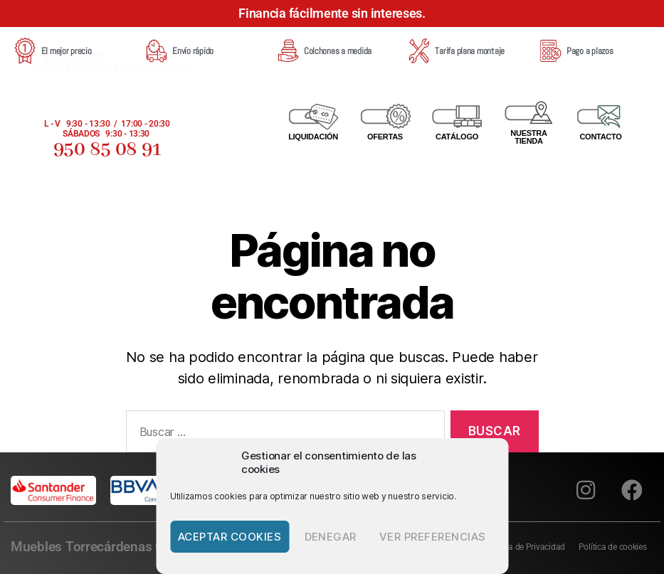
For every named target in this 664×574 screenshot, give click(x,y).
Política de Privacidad (524, 547)
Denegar (331, 536)
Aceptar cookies (230, 536)
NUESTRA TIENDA (528, 137)
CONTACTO (600, 136)
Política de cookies (612, 547)
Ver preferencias (432, 536)
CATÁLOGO (457, 136)
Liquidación (313, 136)
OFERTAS (385, 136)
